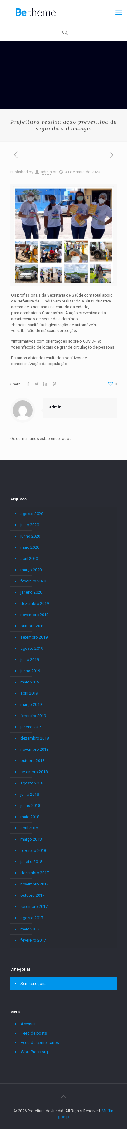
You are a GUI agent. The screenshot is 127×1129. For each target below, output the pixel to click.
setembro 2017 (34, 906)
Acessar (28, 1023)
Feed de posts (34, 1033)
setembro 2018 (34, 772)
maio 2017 (29, 929)
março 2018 (31, 839)
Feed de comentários (40, 1042)
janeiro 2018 (31, 861)
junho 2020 (30, 536)
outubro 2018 (32, 760)
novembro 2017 (34, 884)
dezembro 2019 (34, 603)
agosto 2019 (31, 648)
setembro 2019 (34, 637)
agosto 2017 (31, 917)
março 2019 (31, 704)
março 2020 (31, 569)
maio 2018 (29, 816)
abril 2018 (29, 828)
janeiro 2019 (31, 727)
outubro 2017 (32, 895)
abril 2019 (29, 693)
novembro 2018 (34, 749)
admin (46, 172)
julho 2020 (29, 525)
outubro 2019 (32, 626)
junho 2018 (30, 805)
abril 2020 (29, 558)
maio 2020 (29, 547)
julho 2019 (29, 659)
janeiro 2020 (31, 592)
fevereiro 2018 (33, 850)
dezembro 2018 (34, 738)
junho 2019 (30, 670)
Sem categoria (33, 983)
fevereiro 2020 (33, 581)
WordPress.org (34, 1051)
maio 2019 (29, 682)
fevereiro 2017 (33, 940)
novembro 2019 (34, 614)
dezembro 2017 (34, 873)
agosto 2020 (31, 513)
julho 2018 (29, 794)
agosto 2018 (31, 783)
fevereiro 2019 (33, 715)
